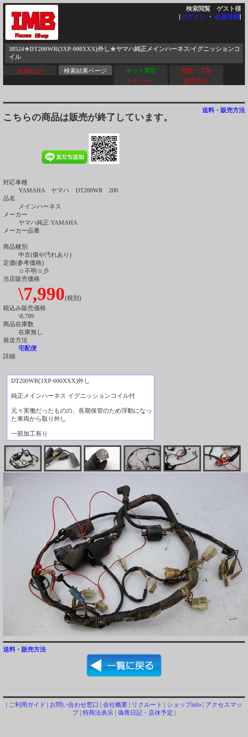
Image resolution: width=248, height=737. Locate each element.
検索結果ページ (85, 70)
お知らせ (30, 70)
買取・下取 (196, 70)
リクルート (147, 704)
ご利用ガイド (27, 704)
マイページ (141, 80)
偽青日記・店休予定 (145, 712)
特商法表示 (98, 712)
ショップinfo (184, 704)
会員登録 (227, 16)
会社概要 (115, 704)
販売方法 (196, 80)
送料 (208, 110)
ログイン (193, 16)
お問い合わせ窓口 (74, 704)
